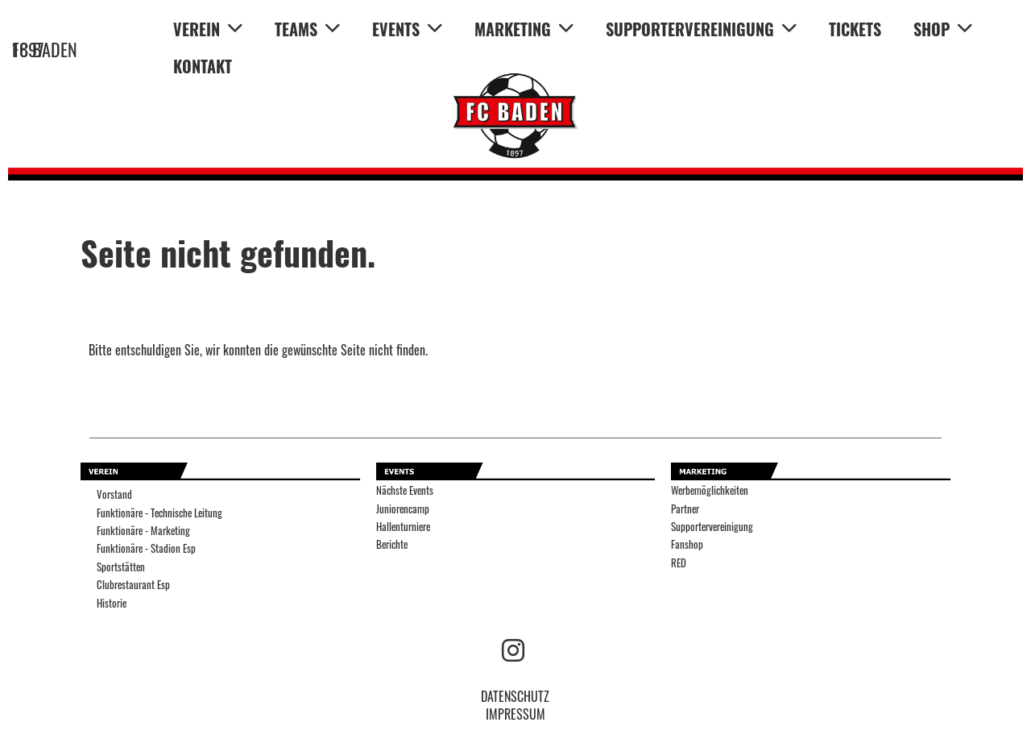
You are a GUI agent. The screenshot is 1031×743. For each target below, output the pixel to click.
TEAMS (307, 29)
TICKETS (855, 29)
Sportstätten (121, 567)
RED (678, 563)
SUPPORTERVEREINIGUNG (701, 29)
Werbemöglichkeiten (709, 490)
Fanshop (687, 544)
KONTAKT (202, 66)
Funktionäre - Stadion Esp (146, 548)
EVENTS (407, 29)
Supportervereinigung (712, 526)
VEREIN (207, 29)
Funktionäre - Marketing (143, 530)
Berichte (392, 544)
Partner (685, 509)
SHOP (942, 29)
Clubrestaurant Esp (133, 584)
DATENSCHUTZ (515, 696)
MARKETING (523, 29)
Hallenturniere (403, 526)
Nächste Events (404, 490)
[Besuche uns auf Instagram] (513, 648)
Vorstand (114, 494)
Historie (111, 603)
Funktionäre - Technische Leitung (159, 513)
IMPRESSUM (515, 714)
